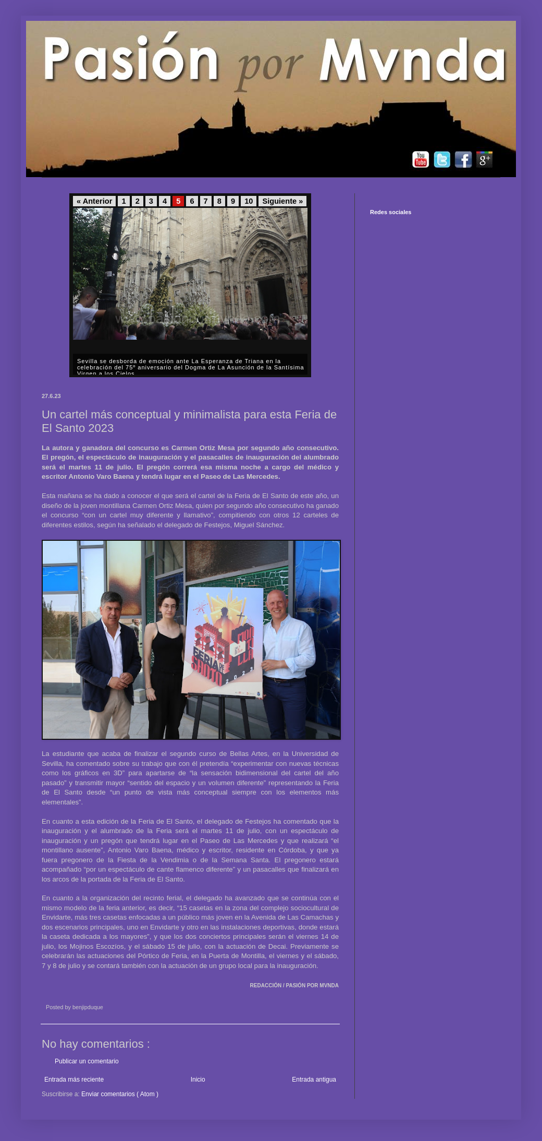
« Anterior (94, 201)
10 (248, 201)
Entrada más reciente (74, 1079)
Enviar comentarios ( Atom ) (119, 1094)
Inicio (198, 1079)
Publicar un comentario (87, 1061)
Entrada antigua (314, 1079)
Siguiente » (282, 201)
